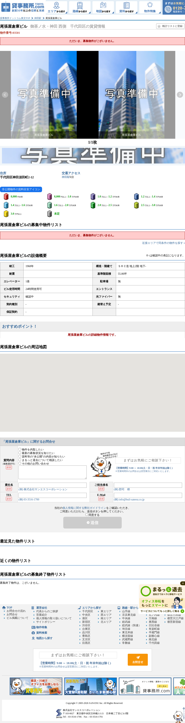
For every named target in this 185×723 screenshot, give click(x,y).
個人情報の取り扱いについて (54, 618)
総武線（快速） (131, 625)
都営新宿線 (174, 621)
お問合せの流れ (16, 610)
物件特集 (41, 627)
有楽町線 (154, 628)
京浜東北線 (129, 614)
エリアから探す (91, 607)
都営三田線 (174, 614)
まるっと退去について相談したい (40, 460)
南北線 (153, 639)
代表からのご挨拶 (47, 611)
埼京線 (126, 628)
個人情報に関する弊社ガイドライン (84, 507)
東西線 (153, 621)
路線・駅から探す (133, 607)
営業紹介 (41, 614)
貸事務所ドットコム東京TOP (15, 18)
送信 (92, 522)
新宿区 (86, 621)
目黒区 (86, 642)
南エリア (106, 618)
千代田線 (154, 642)
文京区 (86, 639)
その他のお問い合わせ (33, 463)
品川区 (86, 632)
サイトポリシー (45, 621)
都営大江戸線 (175, 618)
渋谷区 (86, 625)
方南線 (153, 618)
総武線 (126, 621)
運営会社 (41, 607)
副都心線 (154, 635)
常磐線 (126, 642)
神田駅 (37, 18)
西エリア (106, 614)
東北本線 (127, 632)
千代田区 (87, 611)
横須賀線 (127, 635)
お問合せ (12, 614)
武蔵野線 (127, 639)
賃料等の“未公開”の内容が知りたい (41, 456)
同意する (92, 514)
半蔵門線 (154, 632)
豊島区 (86, 635)
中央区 (86, 614)
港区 (85, 618)
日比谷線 (154, 625)
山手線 (126, 611)
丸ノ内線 (154, 614)
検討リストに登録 (172, 26)
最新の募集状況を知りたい (36, 453)
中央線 (126, 618)
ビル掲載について (17, 617)
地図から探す (44, 638)
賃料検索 (41, 632)
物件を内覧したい (31, 449)
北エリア (106, 621)
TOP (9, 607)
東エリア (106, 611)
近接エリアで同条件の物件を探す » (163, 243)
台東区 (86, 628)
